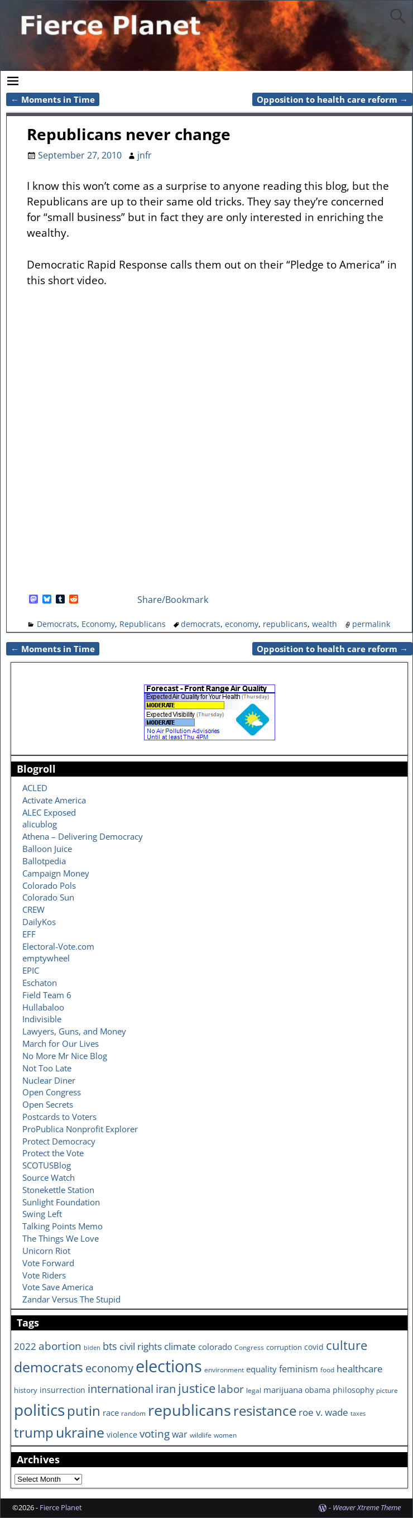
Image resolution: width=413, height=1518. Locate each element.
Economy (98, 624)
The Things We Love (60, 1238)
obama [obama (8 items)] (317, 1390)
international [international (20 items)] (120, 1388)
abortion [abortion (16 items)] (60, 1346)
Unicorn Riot (46, 1250)
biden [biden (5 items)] (92, 1348)
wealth (324, 624)
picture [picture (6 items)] (387, 1390)
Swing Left (42, 1213)
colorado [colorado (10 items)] (215, 1347)
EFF (29, 934)
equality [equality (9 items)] (261, 1369)
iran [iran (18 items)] (166, 1388)
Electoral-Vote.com (58, 946)
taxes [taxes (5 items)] (358, 1414)
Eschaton (39, 982)
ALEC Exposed (49, 812)
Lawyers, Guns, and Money (74, 1031)
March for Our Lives (60, 1043)
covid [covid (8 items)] (314, 1347)
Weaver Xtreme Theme (367, 1507)
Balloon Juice (47, 848)
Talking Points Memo (62, 1226)
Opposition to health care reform (332, 99)
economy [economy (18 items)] (109, 1368)
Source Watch (48, 1177)
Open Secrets (47, 1104)
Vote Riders (44, 1275)
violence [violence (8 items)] (122, 1434)
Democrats (57, 624)
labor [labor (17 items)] (231, 1388)
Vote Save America (57, 1286)
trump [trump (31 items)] (34, 1432)
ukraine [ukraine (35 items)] (80, 1432)
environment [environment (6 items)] (224, 1369)
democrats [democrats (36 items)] (48, 1366)
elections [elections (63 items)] (169, 1366)
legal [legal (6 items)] (253, 1390)
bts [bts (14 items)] (110, 1346)
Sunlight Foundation (61, 1202)
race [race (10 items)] (111, 1413)
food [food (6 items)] (327, 1369)
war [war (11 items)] (180, 1434)
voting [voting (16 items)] (155, 1433)
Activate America (54, 800)
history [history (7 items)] (25, 1390)
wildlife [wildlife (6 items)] (201, 1434)
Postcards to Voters (59, 1116)
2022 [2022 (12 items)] (25, 1346)
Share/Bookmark (172, 599)
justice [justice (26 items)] (196, 1388)
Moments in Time (53, 99)
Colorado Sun (48, 897)
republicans (285, 624)
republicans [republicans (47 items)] (189, 1410)
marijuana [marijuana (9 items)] (282, 1389)
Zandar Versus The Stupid (71, 1299)
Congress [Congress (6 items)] (249, 1347)
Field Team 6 (46, 994)
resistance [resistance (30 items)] (264, 1411)
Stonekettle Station (58, 1189)
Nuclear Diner (48, 1080)
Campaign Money (55, 873)
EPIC (30, 970)
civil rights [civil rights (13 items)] (140, 1346)
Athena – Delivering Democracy (82, 836)
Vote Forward (48, 1262)
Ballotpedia (44, 860)
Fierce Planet (61, 1507)
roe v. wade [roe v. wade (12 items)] (323, 1412)
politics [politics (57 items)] (39, 1409)
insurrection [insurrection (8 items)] (62, 1390)
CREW (33, 909)
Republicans (142, 624)
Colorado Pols (49, 885)
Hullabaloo (43, 1007)
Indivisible (41, 1018)
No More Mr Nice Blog (64, 1055)
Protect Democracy (58, 1141)
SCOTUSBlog (46, 1165)
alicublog (39, 824)
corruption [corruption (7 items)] (284, 1347)
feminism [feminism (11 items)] (298, 1369)
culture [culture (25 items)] (346, 1345)
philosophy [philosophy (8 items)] (353, 1390)
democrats (200, 624)
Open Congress (51, 1092)
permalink (371, 624)
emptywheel (46, 958)
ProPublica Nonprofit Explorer (80, 1128)
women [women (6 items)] (225, 1434)
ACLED (34, 787)
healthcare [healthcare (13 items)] (360, 1368)
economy (241, 624)
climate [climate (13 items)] (180, 1346)
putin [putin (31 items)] (83, 1410)
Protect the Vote (53, 1152)
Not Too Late (46, 1068)
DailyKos (39, 921)
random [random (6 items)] (133, 1413)
